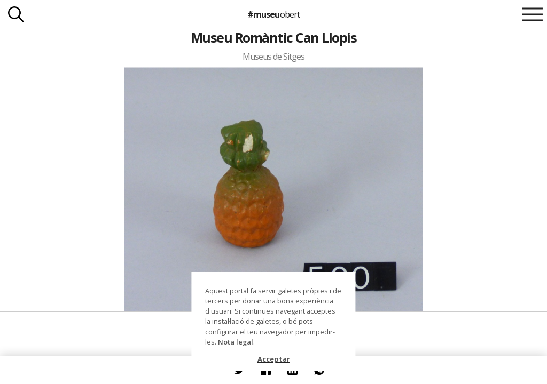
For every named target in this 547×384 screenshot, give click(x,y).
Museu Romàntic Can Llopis (273, 37)
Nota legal (235, 342)
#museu (273, 14)
